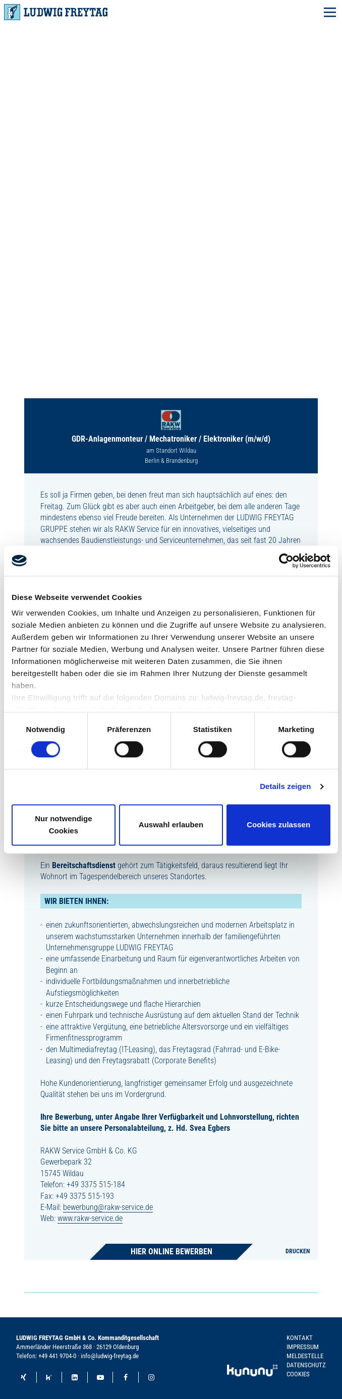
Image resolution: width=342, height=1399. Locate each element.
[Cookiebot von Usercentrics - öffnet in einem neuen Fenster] (286, 560)
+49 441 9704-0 (57, 1356)
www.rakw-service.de (90, 1218)
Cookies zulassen (278, 824)
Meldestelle (305, 1356)
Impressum (303, 1347)
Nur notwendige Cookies (63, 824)
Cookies (298, 1374)
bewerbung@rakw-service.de (108, 1207)
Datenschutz (306, 1365)
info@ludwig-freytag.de (110, 1356)
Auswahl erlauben (171, 824)
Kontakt (300, 1338)
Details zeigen (285, 786)
